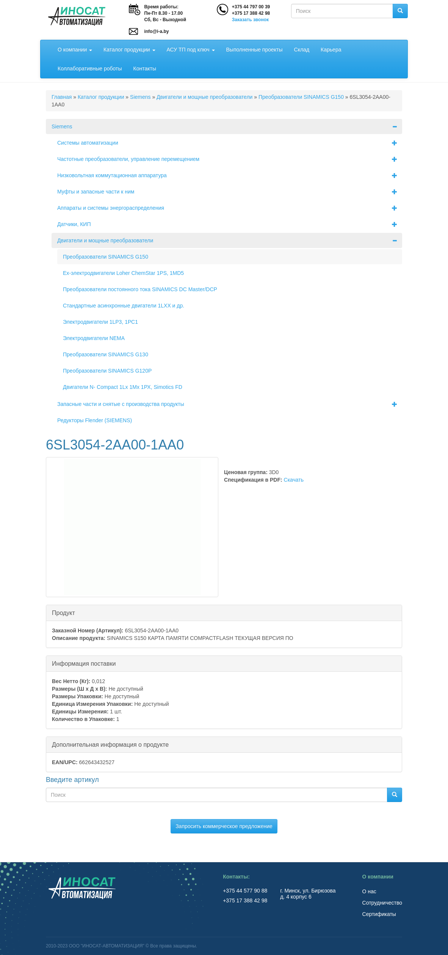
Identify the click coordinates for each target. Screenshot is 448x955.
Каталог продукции (129, 50)
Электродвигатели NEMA (94, 338)
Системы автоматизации (229, 142)
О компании (75, 50)
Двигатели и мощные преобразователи (204, 97)
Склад (302, 50)
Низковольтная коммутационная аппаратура (229, 175)
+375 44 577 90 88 (246, 891)
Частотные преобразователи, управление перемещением (229, 159)
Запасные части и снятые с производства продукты (229, 404)
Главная (62, 97)
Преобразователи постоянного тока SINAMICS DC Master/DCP (140, 289)
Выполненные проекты (254, 50)
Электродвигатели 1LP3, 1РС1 (100, 322)
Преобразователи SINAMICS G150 (301, 97)
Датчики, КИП (229, 224)
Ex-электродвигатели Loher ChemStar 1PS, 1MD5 (123, 273)
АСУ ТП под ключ (191, 50)
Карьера (331, 50)
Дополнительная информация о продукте (110, 744)
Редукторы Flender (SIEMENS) (94, 420)
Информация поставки (84, 663)
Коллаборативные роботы (90, 69)
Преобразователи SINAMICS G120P (107, 371)
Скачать (294, 480)
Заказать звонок (250, 19)
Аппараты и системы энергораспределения (229, 207)
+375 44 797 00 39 (251, 6)
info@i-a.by (156, 31)
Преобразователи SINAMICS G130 (105, 354)
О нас (369, 891)
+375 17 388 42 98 (251, 13)
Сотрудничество (382, 903)
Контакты (144, 69)
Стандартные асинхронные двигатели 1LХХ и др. (123, 306)
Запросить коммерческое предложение (224, 826)
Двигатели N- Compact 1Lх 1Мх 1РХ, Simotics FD (122, 387)
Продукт (63, 612)
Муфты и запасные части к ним (229, 191)
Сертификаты (379, 914)
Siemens (140, 97)
